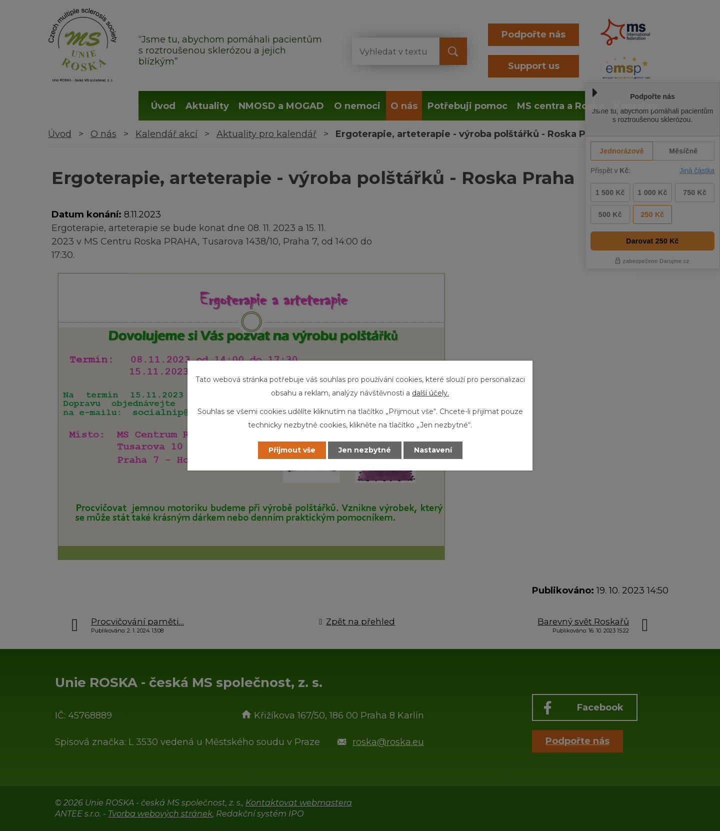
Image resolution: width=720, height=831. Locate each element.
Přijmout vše (292, 450)
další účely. (430, 393)
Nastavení (433, 450)
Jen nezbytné (364, 450)
